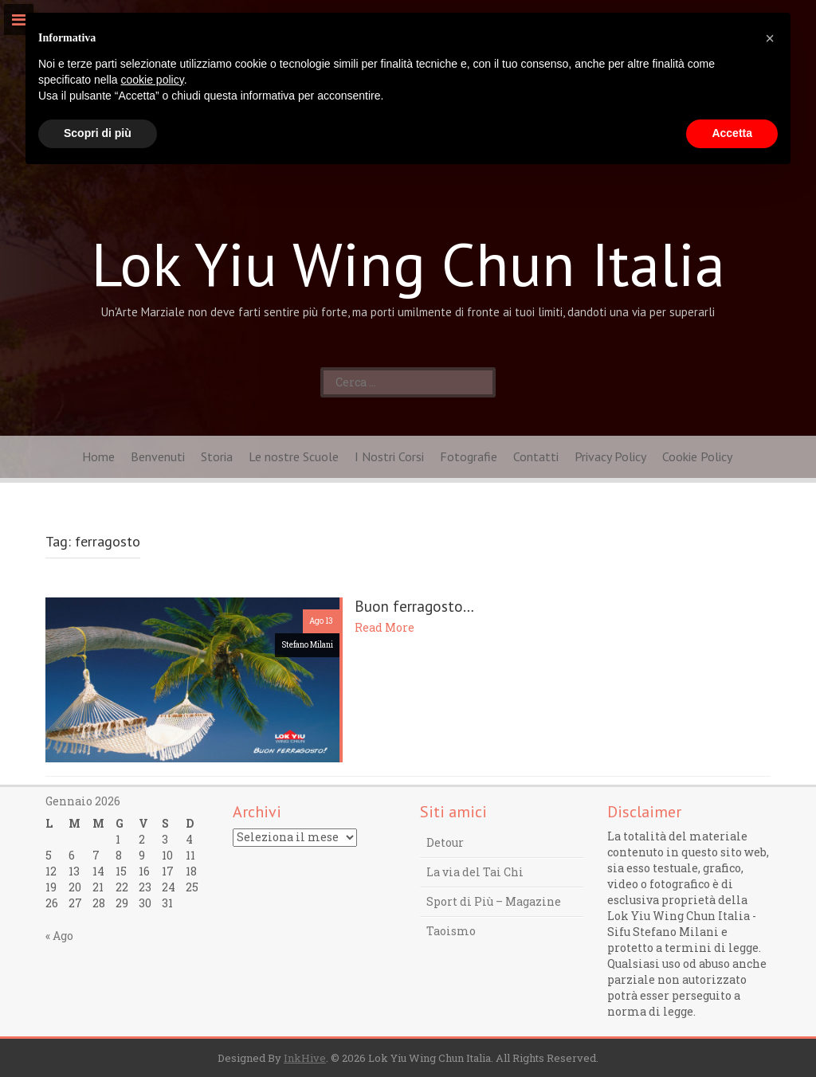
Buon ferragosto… (414, 606)
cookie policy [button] (152, 79)
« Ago (59, 935)
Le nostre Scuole (294, 456)
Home (98, 456)
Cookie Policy (697, 456)
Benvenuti (158, 456)
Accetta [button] (732, 133)
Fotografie (468, 456)
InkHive (305, 1058)
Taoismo (451, 930)
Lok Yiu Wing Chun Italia (408, 264)
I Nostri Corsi (389, 456)
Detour (445, 842)
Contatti (536, 456)
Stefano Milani (307, 645)
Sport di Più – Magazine (493, 901)
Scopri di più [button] (97, 133)
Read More (384, 627)
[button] (770, 38)
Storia (217, 456)
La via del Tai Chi (475, 871)
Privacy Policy (610, 456)
